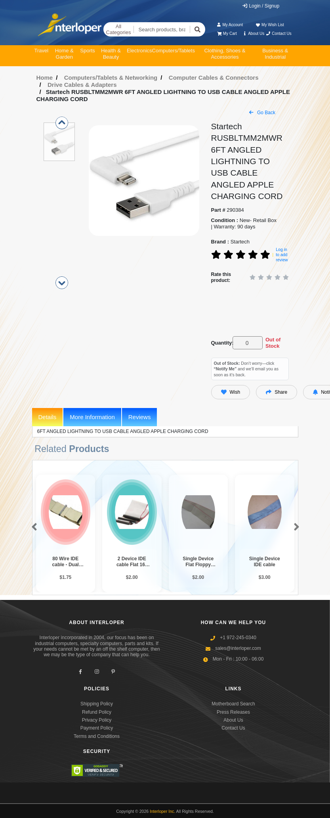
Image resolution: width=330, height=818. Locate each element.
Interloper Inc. (162, 811)
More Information (92, 417)
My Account (229, 25)
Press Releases (233, 712)
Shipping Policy (96, 704)
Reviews (139, 417)
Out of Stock (272, 343)
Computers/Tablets (173, 51)
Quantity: (220, 343)
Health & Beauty (111, 54)
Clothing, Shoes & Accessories (224, 54)
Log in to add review (282, 254)
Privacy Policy (97, 720)
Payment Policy (96, 728)
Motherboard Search (233, 704)
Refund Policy (96, 712)
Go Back (262, 112)
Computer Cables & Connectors (214, 77)
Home (44, 77)
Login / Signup (260, 6)
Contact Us (279, 33)
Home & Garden (64, 54)
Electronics (139, 51)
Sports (87, 51)
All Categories (118, 29)
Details (47, 417)
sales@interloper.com (238, 648)
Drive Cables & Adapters (82, 84)
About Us (253, 33)
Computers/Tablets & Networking (111, 77)
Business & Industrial (275, 54)
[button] (32, 527)
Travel (41, 51)
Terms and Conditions (97, 736)
